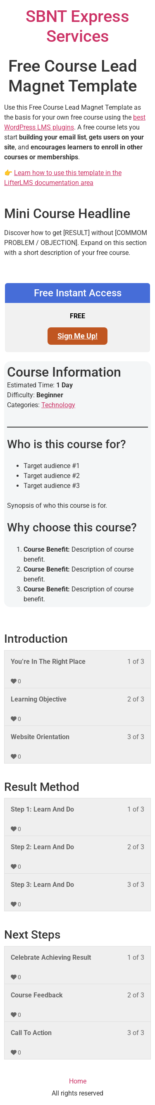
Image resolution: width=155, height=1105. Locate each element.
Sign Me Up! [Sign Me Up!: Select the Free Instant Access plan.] (77, 336)
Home (77, 1081)
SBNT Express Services (77, 26)
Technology (58, 405)
